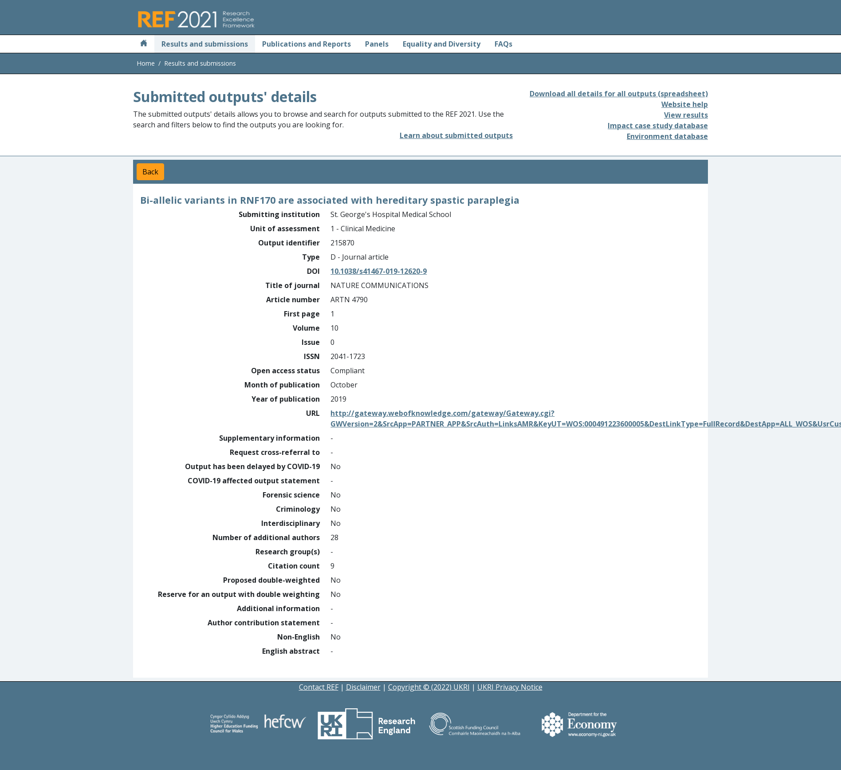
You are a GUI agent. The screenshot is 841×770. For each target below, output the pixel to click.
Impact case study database (658, 125)
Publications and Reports (306, 44)
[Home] (144, 44)
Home (146, 63)
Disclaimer (363, 687)
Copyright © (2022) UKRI (429, 687)
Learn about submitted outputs (456, 135)
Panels (377, 44)
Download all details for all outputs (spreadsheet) (619, 94)
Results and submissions (204, 44)
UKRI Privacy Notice (509, 687)
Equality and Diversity (441, 44)
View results (686, 115)
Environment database (667, 136)
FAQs (503, 44)
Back (150, 172)
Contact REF (318, 687)
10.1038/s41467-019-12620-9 (378, 271)
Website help (684, 104)
